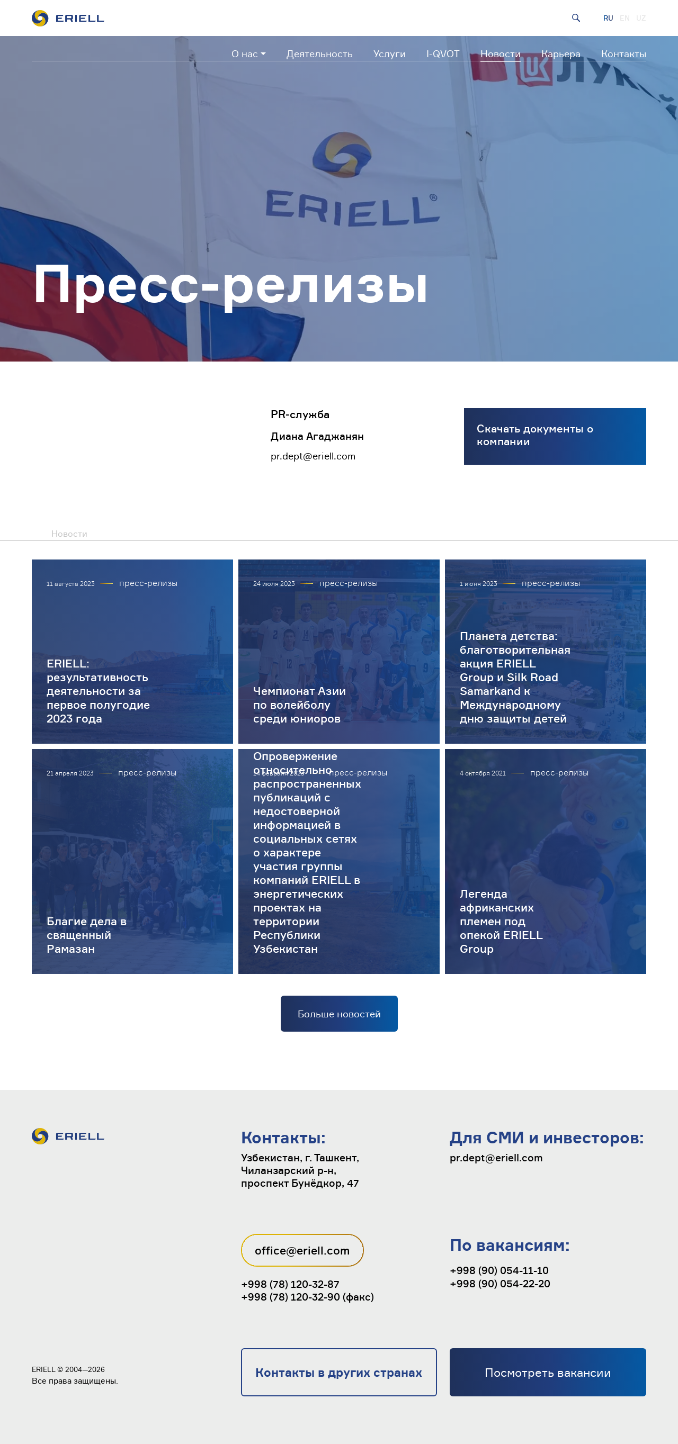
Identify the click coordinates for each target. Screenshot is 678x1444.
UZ (641, 18)
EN (625, 18)
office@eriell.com (302, 1250)
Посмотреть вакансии (548, 1372)
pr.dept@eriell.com (313, 456)
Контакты (623, 53)
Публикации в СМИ (207, 533)
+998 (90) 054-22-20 (500, 1283)
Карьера (561, 53)
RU (608, 18)
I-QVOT (443, 53)
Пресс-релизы (117, 533)
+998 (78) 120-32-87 (290, 1284)
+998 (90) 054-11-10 (499, 1270)
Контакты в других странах (338, 1372)
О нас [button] (244, 53)
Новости (500, 53)
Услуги (389, 53)
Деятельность (320, 53)
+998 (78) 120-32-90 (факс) (307, 1296)
